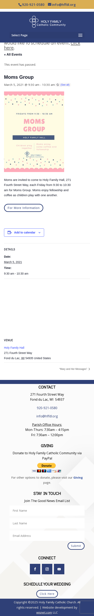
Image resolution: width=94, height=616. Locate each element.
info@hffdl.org (47, 416)
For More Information (24, 207)
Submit (76, 546)
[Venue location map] (47, 308)
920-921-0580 (47, 408)
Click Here (47, 594)
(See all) (65, 84)
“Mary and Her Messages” (73, 369)
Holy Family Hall (14, 347)
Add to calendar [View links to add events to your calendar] (24, 232)
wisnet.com (44, 612)
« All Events (13, 54)
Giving (78, 477)
